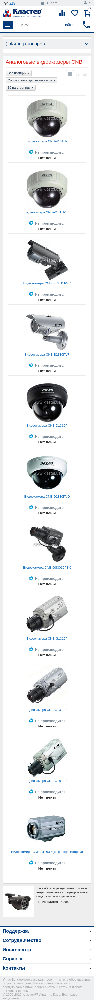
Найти (68, 25)
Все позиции (19, 73)
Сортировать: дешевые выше (31, 80)
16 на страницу (21, 88)
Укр (12, 3)
